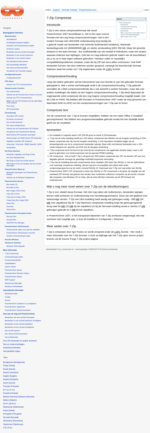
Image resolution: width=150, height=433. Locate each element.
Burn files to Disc (12, 187)
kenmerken (125, 31)
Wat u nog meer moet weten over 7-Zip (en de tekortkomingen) (133, 34)
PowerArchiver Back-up (15, 169)
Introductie (124, 25)
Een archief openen (12, 330)
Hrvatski (14, 393)
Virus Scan (10, 106)
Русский (14, 417)
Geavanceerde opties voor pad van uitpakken (23, 230)
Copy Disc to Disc (12, 194)
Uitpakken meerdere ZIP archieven (19, 141)
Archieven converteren (14, 119)
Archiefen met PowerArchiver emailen (20, 46)
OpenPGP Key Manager (15, 223)
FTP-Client (9, 81)
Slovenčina (17, 421)
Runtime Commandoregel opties (18, 236)
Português (17, 414)
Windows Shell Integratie (15, 246)
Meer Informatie (10, 250)
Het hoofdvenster (11, 337)
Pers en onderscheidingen (13, 344)
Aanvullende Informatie (13, 290)
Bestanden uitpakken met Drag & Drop (20, 154)
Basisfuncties (10, 36)
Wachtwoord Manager (13, 283)
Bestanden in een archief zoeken (18, 58)
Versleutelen (11, 147)
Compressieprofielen (13, 260)
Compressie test (126, 29)
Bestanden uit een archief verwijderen (19, 327)
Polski (11, 410)
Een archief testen (13, 91)
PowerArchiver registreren (15, 307)
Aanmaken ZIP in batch (15, 116)
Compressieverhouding (129, 27)
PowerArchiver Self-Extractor (17, 226)
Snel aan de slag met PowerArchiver (19, 314)
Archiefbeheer (11, 39)
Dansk (12, 369)
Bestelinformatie (11, 294)
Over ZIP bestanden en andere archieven (20, 341)
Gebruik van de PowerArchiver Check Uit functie (24, 95)
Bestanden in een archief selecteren (19, 55)
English (13, 376)
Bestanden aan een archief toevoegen (20, 52)
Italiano (13, 400)
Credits (7, 297)
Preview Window (12, 239)
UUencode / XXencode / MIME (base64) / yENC (24, 144)
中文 (10, 428)
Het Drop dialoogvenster (15, 157)
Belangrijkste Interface (13, 33)
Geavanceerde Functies (14, 88)
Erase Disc (10, 203)
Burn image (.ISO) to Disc (15, 191)
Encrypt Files (11, 220)
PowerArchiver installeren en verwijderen (20, 303)
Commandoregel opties (14, 257)
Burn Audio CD (11, 184)
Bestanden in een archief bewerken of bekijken (23, 320)
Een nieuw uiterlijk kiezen (15, 125)
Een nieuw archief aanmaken (17, 68)
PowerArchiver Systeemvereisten (18, 310)
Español (14, 379)
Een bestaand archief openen (17, 61)
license (7, 300)
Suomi (12, 383)
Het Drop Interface (12, 151)
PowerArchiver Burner (14, 181)
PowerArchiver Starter (13, 277)
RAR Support (10, 280)
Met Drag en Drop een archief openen (20, 161)
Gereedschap (10, 113)
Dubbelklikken (10, 263)
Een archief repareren (14, 122)
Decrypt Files (11, 216)
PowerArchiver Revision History (17, 273)
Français (14, 386)
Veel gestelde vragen (11, 351)
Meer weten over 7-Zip (128, 37)
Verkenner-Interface (13, 243)
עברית (6, 390)
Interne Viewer (10, 267)
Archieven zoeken (13, 49)
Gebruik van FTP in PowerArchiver (19, 84)
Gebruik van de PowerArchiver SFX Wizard (22, 128)
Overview (9, 206)
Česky (11, 366)
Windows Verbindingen (14, 286)
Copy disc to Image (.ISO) (16, 197)
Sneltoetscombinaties (12, 348)
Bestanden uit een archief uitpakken (19, 324)
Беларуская (19, 362)
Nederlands (18, 407)
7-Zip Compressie (124, 23)
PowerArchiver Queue (13, 270)
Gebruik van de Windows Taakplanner (20, 177)
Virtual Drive (10, 209)
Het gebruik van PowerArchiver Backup (20, 132)
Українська (18, 424)
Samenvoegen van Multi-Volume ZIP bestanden (24, 138)
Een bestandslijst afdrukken (16, 65)
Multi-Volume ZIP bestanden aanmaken (20, 135)
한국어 (12, 404)
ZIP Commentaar (12, 109)
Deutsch (14, 372)
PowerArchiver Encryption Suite (18, 213)
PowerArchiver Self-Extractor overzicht (20, 233)
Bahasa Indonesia (26, 397)
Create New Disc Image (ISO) (17, 200)
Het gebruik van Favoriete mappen (19, 71)
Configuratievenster (13, 74)
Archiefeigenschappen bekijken (17, 42)
